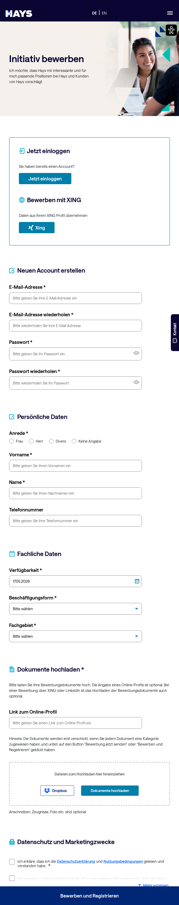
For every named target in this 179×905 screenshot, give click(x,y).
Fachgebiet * (22, 625)
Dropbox (59, 790)
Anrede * (18, 433)
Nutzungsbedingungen (123, 861)
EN (104, 13)
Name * (17, 482)
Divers (57, 441)
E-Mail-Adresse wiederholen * (41, 314)
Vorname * (20, 454)
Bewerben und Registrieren (89, 895)
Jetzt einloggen (45, 178)
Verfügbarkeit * (25, 570)
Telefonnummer (26, 509)
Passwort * (20, 342)
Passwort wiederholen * (34, 371)
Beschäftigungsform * (33, 597)
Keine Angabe (86, 441)
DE (94, 13)
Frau (16, 441)
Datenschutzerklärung (76, 861)
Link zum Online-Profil (33, 712)
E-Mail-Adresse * (27, 287)
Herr (36, 441)
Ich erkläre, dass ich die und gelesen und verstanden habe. (86, 863)
